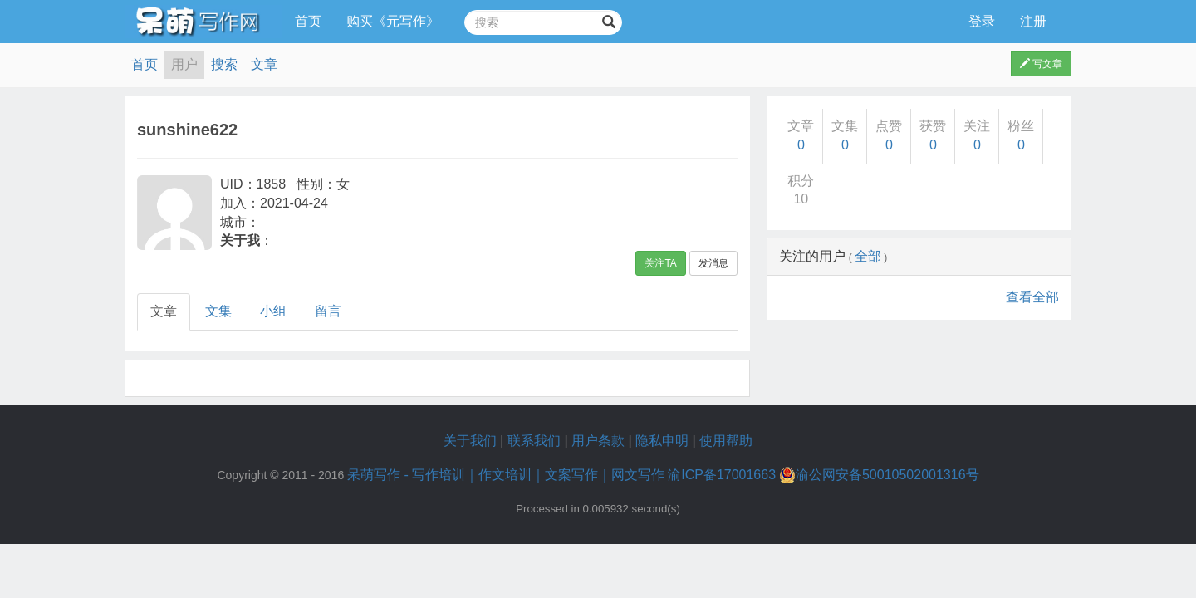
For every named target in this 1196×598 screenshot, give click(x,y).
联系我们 (534, 441)
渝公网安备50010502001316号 (879, 475)
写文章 (1041, 64)
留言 (328, 311)
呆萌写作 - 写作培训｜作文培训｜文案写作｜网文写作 (505, 475)
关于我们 (470, 441)
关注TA (660, 263)
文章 (264, 64)
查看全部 (1032, 297)
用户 (184, 64)
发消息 (713, 263)
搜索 (224, 64)
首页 (308, 21)
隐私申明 (662, 441)
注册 (1033, 21)
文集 (218, 311)
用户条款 (598, 441)
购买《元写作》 (392, 21)
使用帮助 (725, 441)
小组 (273, 311)
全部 (868, 256)
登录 (981, 21)
